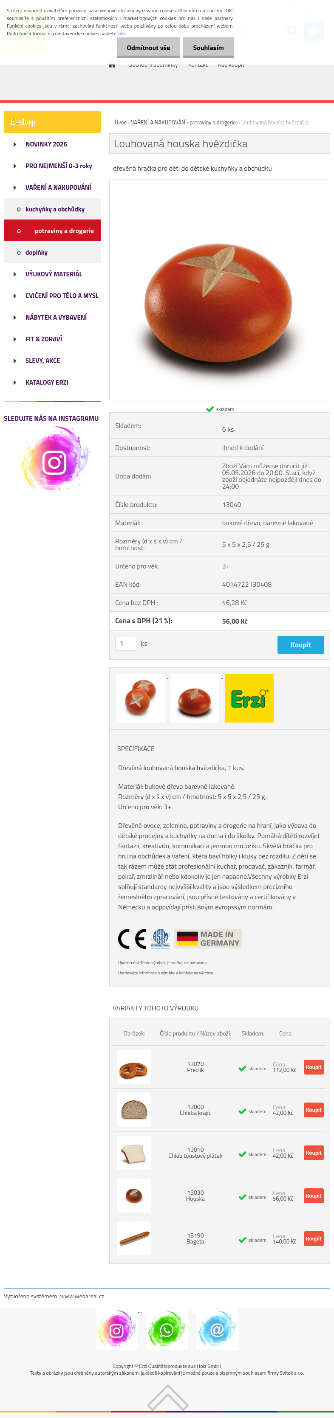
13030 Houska (195, 1195)
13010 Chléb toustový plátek (195, 1152)
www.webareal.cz (82, 1295)
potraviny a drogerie (213, 122)
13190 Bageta (195, 1238)
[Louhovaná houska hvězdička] (220, 183)
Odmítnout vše (146, 47)
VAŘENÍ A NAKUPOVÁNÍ (159, 122)
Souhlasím (207, 47)
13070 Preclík (195, 1066)
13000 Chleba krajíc (195, 1109)
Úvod (121, 122)
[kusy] (125, 643)
